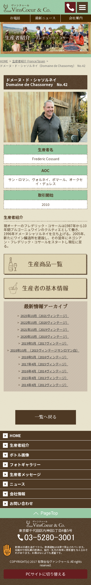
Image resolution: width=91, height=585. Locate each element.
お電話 (15, 18)
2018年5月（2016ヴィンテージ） (44, 357)
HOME (4, 61)
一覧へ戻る (46, 417)
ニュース (17, 484)
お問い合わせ (21, 503)
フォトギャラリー (25, 464)
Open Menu (82, 7)
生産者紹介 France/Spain (28, 61)
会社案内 (76, 18)
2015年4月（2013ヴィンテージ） (44, 378)
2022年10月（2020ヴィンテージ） (44, 322)
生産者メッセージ (25, 474)
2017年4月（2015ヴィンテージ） (44, 364)
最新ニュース (45, 18)
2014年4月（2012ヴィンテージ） (44, 385)
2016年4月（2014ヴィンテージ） (44, 371)
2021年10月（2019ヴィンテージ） (44, 329)
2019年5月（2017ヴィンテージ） (44, 343)
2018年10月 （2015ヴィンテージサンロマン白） (44, 350)
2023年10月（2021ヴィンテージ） (44, 315)
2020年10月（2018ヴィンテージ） (44, 336)
